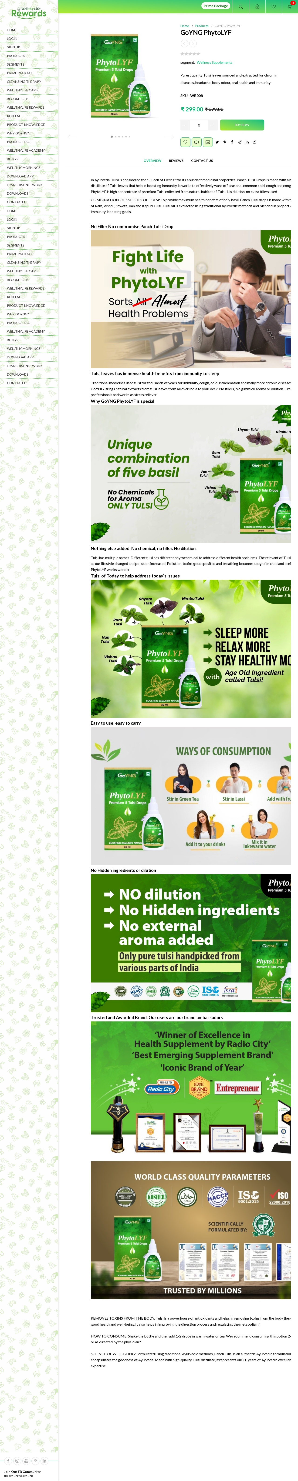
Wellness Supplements (214, 61)
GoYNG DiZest (95, 1334)
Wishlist (242, 1464)
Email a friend (208, 141)
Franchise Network (25, 185)
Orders (188, 1464)
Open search (241, 6)
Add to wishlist (185, 141)
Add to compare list (197, 141)
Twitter (217, 141)
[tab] (152, 159)
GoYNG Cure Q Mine (149, 1334)
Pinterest (224, 141)
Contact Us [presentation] (202, 160)
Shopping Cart (214, 1464)
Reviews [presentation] (176, 160)
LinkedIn (247, 141)
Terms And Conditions (124, 1464)
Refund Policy (162, 1464)
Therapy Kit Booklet (258, 1334)
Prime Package (216, 5)
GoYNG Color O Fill (204, 1334)
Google (239, 141)
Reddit (254, 141)
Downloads (17, 193)
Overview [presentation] (152, 160)
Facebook (232, 141)
